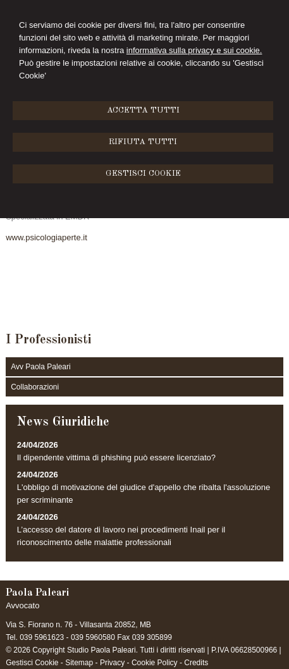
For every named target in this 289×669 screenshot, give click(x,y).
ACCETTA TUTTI (143, 110)
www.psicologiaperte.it (46, 237)
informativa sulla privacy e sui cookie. (194, 50)
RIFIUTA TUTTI (143, 142)
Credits (196, 662)
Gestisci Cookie (32, 662)
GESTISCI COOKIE (143, 173)
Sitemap (79, 662)
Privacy (112, 662)
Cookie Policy (155, 662)
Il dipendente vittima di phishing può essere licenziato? (116, 457)
